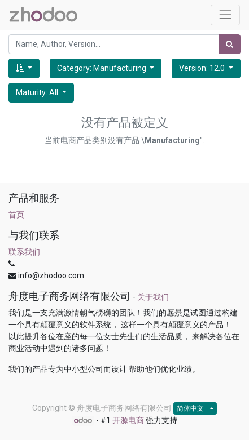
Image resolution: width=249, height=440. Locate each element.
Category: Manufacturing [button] (102, 68)
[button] (24, 68)
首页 (16, 214)
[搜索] (230, 44)
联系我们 (24, 251)
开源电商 (128, 420)
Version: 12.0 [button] (202, 68)
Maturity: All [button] (38, 92)
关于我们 (153, 296)
